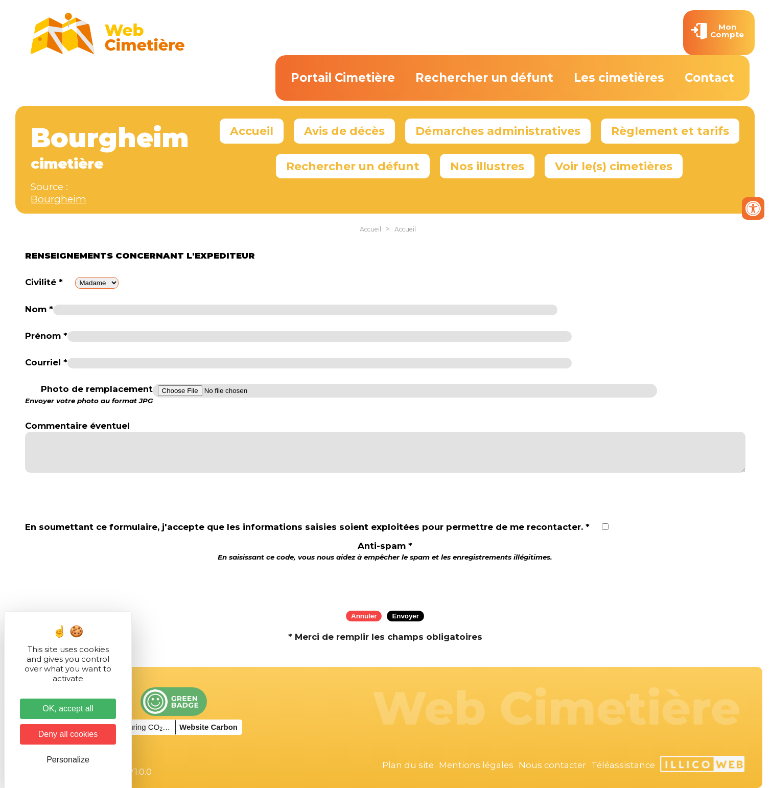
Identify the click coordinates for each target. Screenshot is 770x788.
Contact (709, 78)
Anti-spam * (385, 551)
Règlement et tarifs (670, 130)
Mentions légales (476, 765)
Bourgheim (58, 199)
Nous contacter (552, 765)
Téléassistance (623, 765)
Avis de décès (344, 130)
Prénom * (46, 336)
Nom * (39, 309)
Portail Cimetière (343, 78)
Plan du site (408, 765)
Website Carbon (208, 727)
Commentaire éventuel (77, 426)
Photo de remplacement (89, 394)
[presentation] (385, 582)
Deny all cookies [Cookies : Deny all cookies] (68, 734)
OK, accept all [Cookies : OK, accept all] (68, 708)
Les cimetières (619, 78)
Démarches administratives (497, 130)
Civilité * (44, 282)
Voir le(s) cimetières (613, 166)
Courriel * (46, 362)
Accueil (251, 130)
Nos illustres (487, 166)
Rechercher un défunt (484, 78)
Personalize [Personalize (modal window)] (67, 759)
